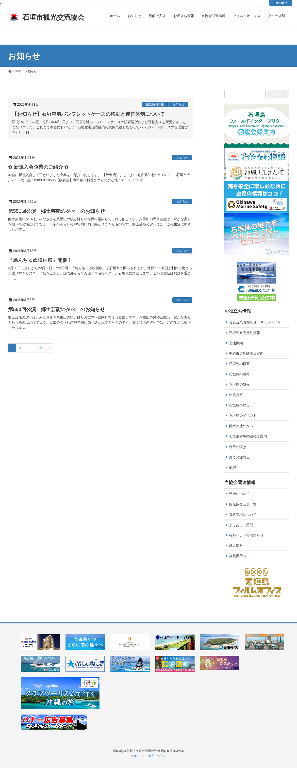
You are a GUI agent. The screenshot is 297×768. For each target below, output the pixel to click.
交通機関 (236, 343)
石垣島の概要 (239, 364)
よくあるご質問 (241, 525)
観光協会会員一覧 (243, 504)
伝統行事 (236, 395)
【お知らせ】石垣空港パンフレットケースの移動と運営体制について (88, 114)
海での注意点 (239, 457)
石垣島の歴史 (239, 405)
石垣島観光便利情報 (244, 333)
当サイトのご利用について (148, 756)
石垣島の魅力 (239, 374)
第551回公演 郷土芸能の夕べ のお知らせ (56, 211)
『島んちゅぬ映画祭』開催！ (40, 260)
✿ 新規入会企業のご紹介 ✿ (38, 167)
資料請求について (243, 515)
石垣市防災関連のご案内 (248, 436)
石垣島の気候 (239, 384)
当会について (239, 494)
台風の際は (237, 447)
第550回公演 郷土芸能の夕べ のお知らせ (56, 309)
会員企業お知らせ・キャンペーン (255, 322)
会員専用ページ (241, 556)
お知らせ (178, 104)
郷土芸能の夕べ (241, 426)
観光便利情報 (155, 104)
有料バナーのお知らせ (246, 535)
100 (40, 348)
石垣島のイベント (243, 415)
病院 (232, 467)
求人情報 (236, 546)
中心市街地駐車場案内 (246, 353)
